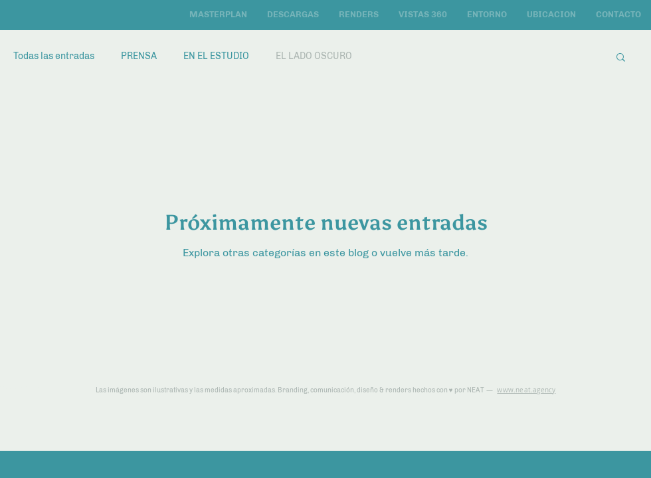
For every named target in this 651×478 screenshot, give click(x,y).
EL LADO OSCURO (314, 56)
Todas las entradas (53, 56)
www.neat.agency (526, 390)
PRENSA (139, 56)
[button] (620, 58)
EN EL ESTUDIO (216, 56)
